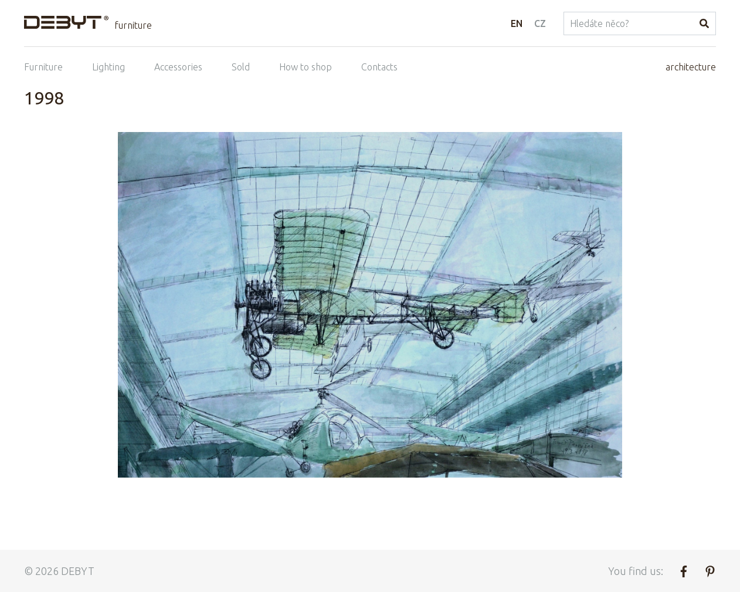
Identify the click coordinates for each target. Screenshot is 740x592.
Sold (241, 67)
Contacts (379, 67)
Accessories (178, 67)
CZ (540, 23)
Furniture (43, 67)
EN (516, 23)
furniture (133, 25)
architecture (691, 67)
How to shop (305, 67)
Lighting (108, 67)
